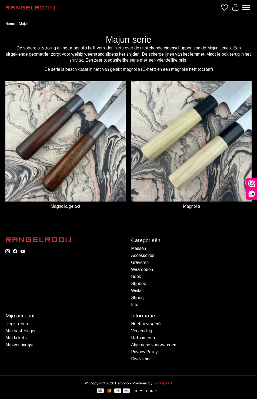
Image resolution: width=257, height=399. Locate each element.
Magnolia (191, 206)
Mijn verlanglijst (19, 345)
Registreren (16, 323)
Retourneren (143, 338)
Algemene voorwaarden (153, 345)
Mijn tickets (16, 338)
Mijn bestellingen (20, 330)
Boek (136, 276)
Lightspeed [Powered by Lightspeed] (162, 383)
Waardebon (142, 269)
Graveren (140, 262)
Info (134, 304)
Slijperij (137, 297)
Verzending (141, 330)
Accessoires (142, 255)
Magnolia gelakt (66, 206)
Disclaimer (141, 359)
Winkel (137, 290)
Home (10, 24)
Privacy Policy (144, 352)
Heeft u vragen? (146, 323)
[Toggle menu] (246, 7)
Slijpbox (138, 283)
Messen (138, 248)
